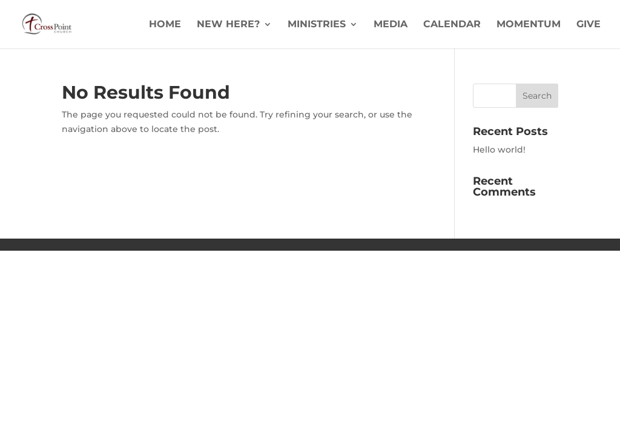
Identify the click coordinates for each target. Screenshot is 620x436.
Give (588, 25)
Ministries (317, 25)
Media (390, 25)
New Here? (228, 25)
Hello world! (499, 149)
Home (165, 25)
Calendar (452, 25)
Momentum (528, 25)
